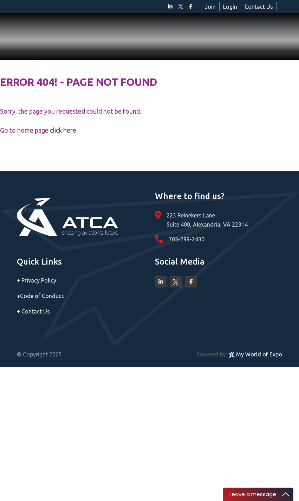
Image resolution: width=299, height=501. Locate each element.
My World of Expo (255, 354)
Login (230, 7)
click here (63, 130)
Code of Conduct (40, 296)
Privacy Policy (36, 280)
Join (210, 7)
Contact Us (259, 7)
